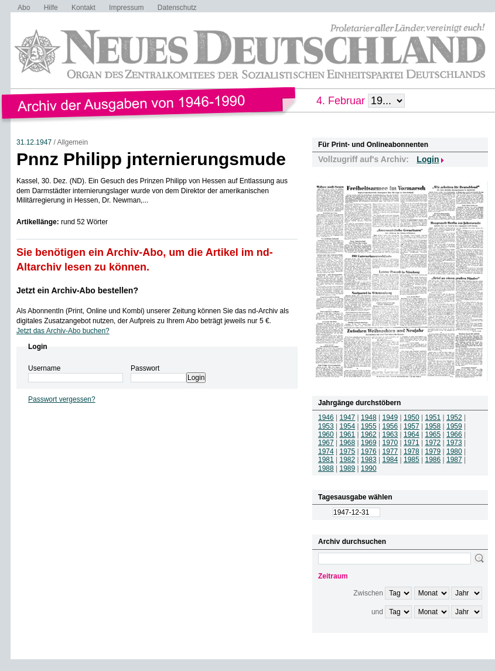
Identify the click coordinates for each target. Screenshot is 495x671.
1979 (433, 451)
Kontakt (83, 8)
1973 (454, 443)
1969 (369, 443)
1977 (390, 451)
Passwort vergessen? (61, 399)
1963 (390, 434)
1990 (369, 468)
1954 (348, 426)
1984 (390, 460)
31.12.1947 (34, 142)
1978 (411, 451)
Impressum (126, 8)
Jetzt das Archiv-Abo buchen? (63, 331)
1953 (326, 426)
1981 (326, 460)
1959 (454, 426)
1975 (348, 451)
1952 (454, 417)
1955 (369, 426)
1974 (326, 451)
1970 (390, 443)
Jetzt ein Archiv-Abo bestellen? (77, 290)
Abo (24, 8)
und (377, 612)
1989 (348, 468)
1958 (433, 426)
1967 (326, 443)
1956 (390, 426)
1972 (433, 443)
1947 (348, 417)
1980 (454, 451)
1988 (326, 468)
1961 (348, 434)
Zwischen (368, 593)
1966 (454, 434)
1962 (369, 434)
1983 (369, 460)
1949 (390, 417)
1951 (433, 417)
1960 (326, 434)
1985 (411, 460)
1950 (411, 417)
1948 (369, 417)
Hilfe (51, 8)
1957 (411, 426)
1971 (411, 443)
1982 (348, 460)
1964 (411, 434)
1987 (454, 460)
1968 (348, 443)
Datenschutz (177, 8)
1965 (433, 434)
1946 (326, 417)
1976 (369, 451)
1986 (433, 460)
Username (44, 368)
